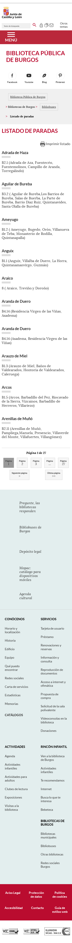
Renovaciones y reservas (51, 647)
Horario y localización (12, 630)
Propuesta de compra (49, 696)
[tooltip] (41, 25)
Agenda (10, 756)
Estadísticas (13, 695)
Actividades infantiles (12, 766)
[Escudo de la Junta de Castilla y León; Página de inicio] (12, 18)
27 (63, 463)
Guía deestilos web (60, 909)
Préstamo (47, 637)
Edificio (10, 649)
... (49, 463)
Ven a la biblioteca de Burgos (53, 757)
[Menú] (11, 37)
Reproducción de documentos (52, 671)
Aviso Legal (12, 892)
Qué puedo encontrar (12, 667)
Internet (46, 789)
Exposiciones (13, 797)
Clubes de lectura (16, 789)
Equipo (9, 657)
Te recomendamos (53, 780)
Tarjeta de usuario (52, 628)
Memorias (11, 703)
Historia (10, 640)
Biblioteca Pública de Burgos (27, 97)
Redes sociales (14, 678)
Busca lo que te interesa (50, 799)
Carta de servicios (16, 686)
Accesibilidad (14, 908)
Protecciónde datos (36, 894)
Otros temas (64, 25)
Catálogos (14, 715)
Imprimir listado (58, 144)
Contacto (37, 908)
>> (53, 475)
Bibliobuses (49, 107)
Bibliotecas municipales (48, 835)
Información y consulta (50, 659)
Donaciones (48, 730)
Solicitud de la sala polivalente (53, 708)
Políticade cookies (59, 894)
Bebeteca (47, 809)
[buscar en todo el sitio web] (34, 24)
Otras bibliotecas (52, 854)
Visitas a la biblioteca (12, 807)
